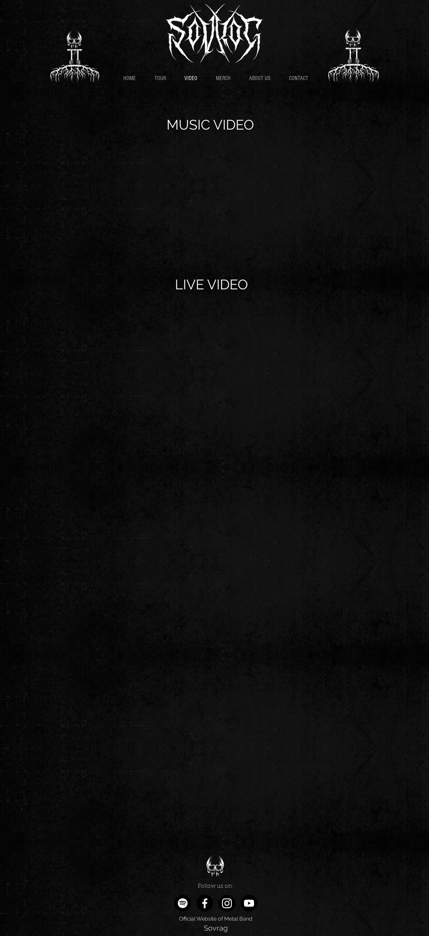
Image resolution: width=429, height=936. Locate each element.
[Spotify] (182, 903)
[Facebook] (204, 903)
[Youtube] (249, 903)
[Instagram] (227, 903)
